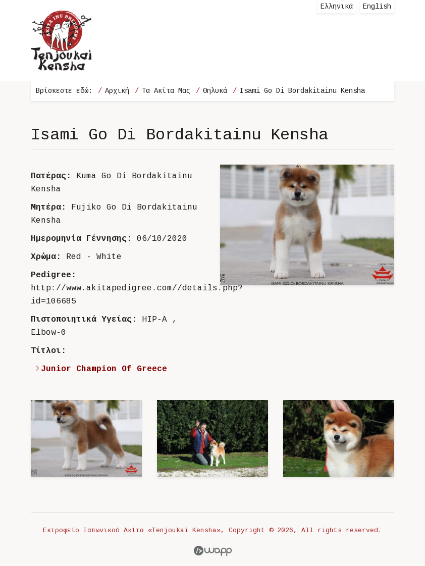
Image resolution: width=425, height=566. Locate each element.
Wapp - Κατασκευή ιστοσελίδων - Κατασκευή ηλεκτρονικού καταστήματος (213, 551)
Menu (376, 55)
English (377, 7)
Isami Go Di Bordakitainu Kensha (302, 91)
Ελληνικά (337, 7)
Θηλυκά (215, 91)
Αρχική (117, 91)
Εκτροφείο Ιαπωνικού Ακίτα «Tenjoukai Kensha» (61, 40)
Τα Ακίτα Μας (166, 91)
